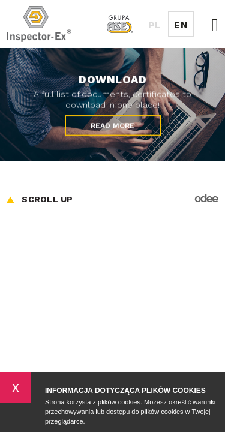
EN (181, 25)
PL (154, 25)
